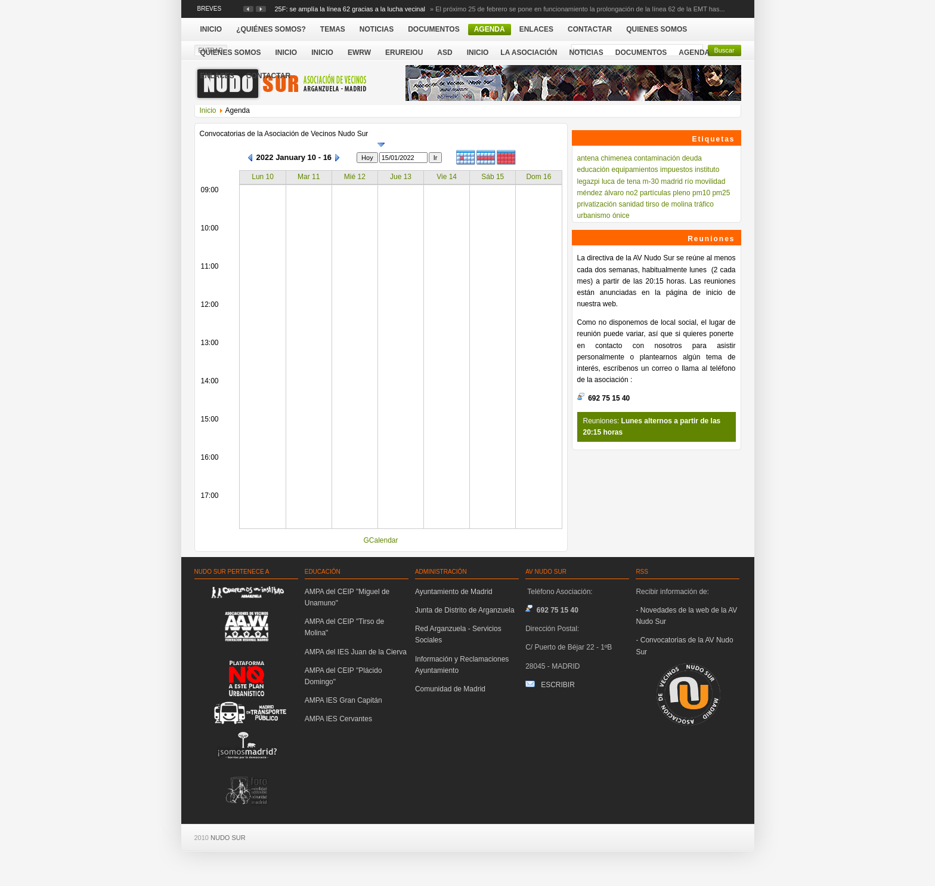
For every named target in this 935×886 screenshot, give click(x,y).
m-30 (651, 181)
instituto (707, 169)
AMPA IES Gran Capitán (343, 700)
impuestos (676, 169)
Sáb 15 (492, 177)
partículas (655, 193)
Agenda (694, 52)
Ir (436, 157)
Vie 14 (446, 177)
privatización (597, 204)
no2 (632, 193)
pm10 (701, 193)
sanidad (631, 204)
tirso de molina (669, 204)
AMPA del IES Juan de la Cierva (356, 652)
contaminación (657, 158)
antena (588, 158)
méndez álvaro (600, 193)
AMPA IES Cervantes (338, 719)
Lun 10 (263, 177)
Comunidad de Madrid (450, 689)
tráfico (704, 204)
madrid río (677, 181)
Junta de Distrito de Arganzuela (465, 610)
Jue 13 (400, 177)
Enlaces (217, 76)
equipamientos (635, 169)
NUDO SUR (228, 837)
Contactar (268, 76)
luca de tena (621, 181)
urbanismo (594, 215)
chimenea (616, 158)
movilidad (710, 181)
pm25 (721, 193)
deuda (692, 158)
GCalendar (380, 540)
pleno (681, 193)
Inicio (478, 52)
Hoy (367, 157)
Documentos (641, 52)
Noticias (586, 52)
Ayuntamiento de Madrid (454, 591)
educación (593, 169)
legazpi (588, 181)
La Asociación (528, 52)
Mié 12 (355, 177)
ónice (621, 215)
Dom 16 (538, 177)
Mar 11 (309, 177)
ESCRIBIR (558, 685)
